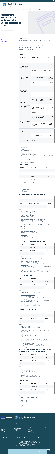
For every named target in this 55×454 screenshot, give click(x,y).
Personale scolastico (31, 424)
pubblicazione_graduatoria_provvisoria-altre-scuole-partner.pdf (32, 220)
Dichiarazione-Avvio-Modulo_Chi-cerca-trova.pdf (29, 304)
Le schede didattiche (45, 424)
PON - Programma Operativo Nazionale (6, 30)
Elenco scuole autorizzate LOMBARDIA (27, 153)
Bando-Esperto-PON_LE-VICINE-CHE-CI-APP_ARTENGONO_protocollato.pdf (35, 258)
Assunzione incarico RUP (25, 159)
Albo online (30, 435)
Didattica (5, 9)
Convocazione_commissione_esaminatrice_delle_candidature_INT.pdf (33, 338)
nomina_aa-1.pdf (24, 235)
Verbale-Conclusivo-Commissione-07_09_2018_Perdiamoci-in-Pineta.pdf (34, 339)
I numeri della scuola (17, 427)
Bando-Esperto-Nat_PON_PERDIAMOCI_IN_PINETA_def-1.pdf (32, 327)
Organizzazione (16, 429)
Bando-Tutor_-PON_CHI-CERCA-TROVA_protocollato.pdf (31, 293)
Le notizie (29, 429)
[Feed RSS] (54, 4)
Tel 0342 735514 (17, 442)
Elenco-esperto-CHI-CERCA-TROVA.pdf (28, 295)
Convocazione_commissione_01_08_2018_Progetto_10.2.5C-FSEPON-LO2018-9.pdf (36, 266)
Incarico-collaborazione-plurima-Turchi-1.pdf (29, 239)
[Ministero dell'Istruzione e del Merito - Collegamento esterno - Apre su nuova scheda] (5, 0)
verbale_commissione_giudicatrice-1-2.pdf (28, 231)
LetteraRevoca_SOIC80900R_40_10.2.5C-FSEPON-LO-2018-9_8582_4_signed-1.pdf (36, 224)
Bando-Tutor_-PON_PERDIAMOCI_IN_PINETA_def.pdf (30, 326)
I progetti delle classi (11, 9)
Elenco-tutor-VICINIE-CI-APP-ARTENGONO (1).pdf (30, 261)
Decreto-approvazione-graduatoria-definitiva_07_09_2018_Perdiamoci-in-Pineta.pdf (36, 340)
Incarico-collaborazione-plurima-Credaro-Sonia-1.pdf (30, 376)
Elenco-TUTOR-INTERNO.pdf (26, 334)
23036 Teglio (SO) (33, 441)
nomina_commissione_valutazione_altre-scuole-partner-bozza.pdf (33, 218)
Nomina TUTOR (23, 190)
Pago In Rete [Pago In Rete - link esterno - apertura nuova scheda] (2, 429)
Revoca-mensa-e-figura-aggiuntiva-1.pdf (28, 223)
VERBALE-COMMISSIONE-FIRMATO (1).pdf (28, 335)
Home (2, 9)
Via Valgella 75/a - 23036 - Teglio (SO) (24, 441)
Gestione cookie (41, 437)
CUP (21, 158)
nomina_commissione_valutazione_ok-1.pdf (29, 371)
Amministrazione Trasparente (5, 437)
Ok (44, 451)
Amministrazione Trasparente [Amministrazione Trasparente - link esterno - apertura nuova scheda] (5, 426)
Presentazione (3, 38)
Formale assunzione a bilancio (26, 157)
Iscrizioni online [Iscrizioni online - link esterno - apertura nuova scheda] (2, 430)
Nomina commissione (24, 184)
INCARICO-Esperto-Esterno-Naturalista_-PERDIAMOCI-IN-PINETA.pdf (33, 345)
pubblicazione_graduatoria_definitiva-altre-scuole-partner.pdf (32, 221)
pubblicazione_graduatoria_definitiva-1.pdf (28, 216)
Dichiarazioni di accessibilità (32, 437)
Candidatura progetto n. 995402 (26, 150)
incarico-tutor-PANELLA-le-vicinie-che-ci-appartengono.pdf (31, 272)
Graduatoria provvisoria (25, 186)
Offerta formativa (44, 423)
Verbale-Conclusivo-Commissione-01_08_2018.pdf (30, 267)
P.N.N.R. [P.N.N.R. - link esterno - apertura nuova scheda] (1, 423)
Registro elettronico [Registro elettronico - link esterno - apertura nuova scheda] (3, 424)
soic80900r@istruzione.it (25, 442)
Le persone (16, 426)
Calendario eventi (31, 432)
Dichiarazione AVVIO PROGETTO (26, 161)
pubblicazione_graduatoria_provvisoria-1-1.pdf (29, 232)
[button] (7, 35)
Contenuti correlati (4, 41)
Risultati (2, 39)
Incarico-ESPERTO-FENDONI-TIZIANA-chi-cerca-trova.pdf (31, 305)
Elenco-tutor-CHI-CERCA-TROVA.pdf (27, 296)
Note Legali (24, 437)
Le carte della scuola (17, 428)
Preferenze (40, 451)
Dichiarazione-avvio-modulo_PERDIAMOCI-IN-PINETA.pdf (31, 344)
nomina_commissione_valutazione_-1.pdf (28, 230)
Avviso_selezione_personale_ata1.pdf (27, 228)
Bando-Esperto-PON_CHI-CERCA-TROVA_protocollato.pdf (31, 292)
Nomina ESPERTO (24, 191)
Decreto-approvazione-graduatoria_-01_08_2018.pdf (30, 270)
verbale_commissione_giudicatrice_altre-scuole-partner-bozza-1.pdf (33, 219)
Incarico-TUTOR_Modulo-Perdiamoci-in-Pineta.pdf (30, 347)
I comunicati (30, 430)
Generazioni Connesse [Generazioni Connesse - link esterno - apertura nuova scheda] (3, 431)
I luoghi (15, 424)
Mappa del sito (44, 427)
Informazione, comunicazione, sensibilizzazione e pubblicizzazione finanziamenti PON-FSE (37, 155)
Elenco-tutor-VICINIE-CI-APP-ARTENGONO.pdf (29, 262)
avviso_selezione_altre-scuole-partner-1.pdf (29, 215)
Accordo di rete (23, 149)
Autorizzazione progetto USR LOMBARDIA (28, 154)
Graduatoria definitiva (24, 188)
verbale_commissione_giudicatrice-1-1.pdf (28, 370)
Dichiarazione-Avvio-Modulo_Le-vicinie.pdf (28, 269)
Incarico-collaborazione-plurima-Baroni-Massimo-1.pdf (31, 237)
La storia (15, 430)
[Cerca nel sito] (47, 4)
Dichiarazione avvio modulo (25, 189)
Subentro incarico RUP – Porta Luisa (27, 162)
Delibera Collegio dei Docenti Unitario (27, 152)
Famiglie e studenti (31, 423)
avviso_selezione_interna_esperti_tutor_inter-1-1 (30, 397)
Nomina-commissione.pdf (25, 336)
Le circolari (29, 431)
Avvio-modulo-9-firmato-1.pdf (26, 374)
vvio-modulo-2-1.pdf (24, 236)
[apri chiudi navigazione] (1, 4)
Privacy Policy (19, 437)
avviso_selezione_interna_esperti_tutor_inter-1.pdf (30, 211)
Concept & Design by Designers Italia (43, 449)
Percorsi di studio (30, 426)
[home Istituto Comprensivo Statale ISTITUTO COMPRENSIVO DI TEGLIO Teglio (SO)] (13, 5)
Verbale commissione (24, 185)
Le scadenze (30, 433)
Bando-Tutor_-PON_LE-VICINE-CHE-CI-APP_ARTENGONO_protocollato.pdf (34, 260)
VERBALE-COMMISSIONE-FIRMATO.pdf (28, 333)
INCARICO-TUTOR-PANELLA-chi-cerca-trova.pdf (29, 306)
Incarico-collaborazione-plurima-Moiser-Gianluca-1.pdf (30, 377)
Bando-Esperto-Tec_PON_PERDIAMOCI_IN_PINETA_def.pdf (31, 329)
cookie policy (23, 452)
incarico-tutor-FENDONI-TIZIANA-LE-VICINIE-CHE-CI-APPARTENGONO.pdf (34, 271)
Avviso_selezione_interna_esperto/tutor (28, 182)
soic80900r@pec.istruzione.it (35, 442)
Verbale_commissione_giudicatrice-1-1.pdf (28, 212)
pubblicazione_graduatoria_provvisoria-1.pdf (29, 214)
